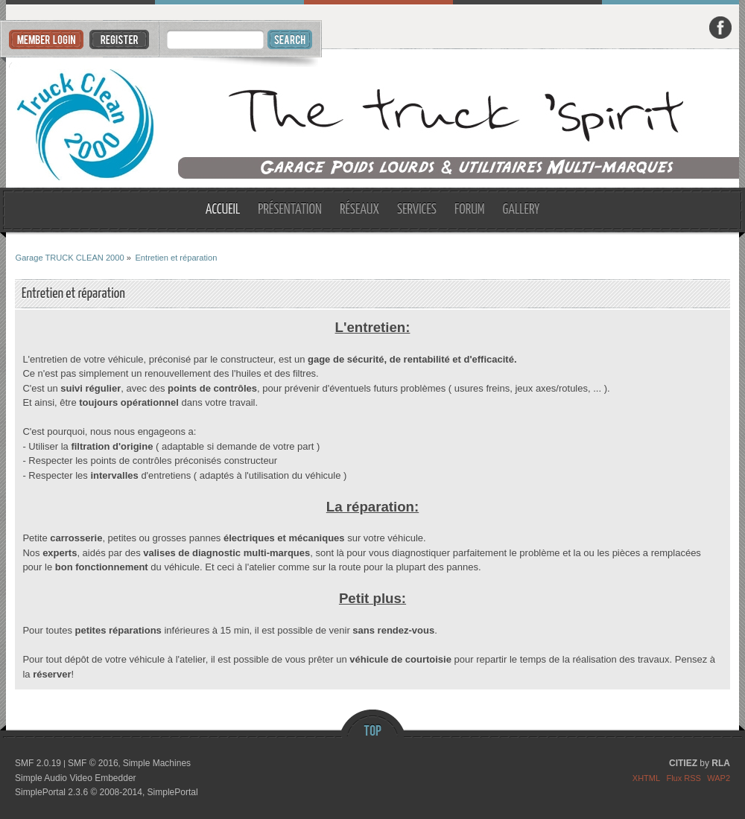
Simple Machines (157, 763)
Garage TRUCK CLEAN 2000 (373, 119)
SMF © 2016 (93, 763)
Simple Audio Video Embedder (75, 778)
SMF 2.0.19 (38, 763)
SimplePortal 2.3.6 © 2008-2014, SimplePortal (106, 792)
